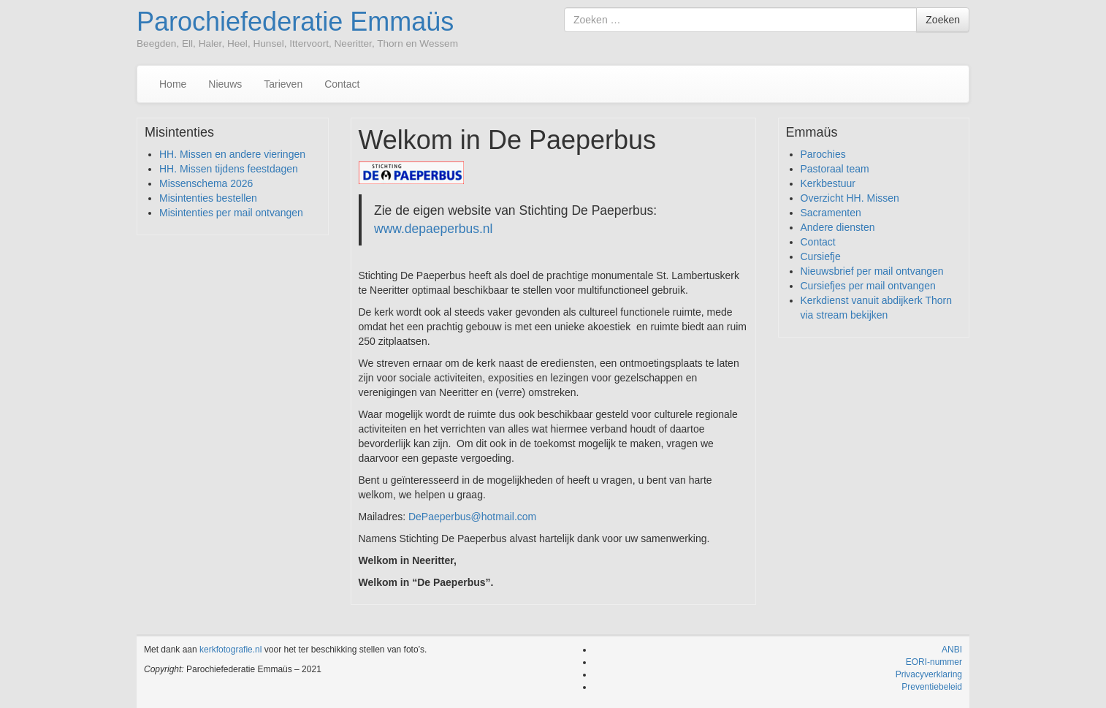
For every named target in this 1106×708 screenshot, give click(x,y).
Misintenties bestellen (208, 198)
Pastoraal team (835, 169)
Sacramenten (831, 212)
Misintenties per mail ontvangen (231, 212)
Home (172, 84)
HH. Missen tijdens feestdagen (228, 169)
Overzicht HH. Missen (850, 198)
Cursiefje (821, 256)
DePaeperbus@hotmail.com (472, 516)
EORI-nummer (934, 662)
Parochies (823, 154)
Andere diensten (838, 227)
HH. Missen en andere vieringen (232, 154)
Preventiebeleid (931, 687)
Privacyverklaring (929, 674)
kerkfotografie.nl (230, 649)
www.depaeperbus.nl (433, 228)
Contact (341, 84)
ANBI (952, 649)
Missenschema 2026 (206, 183)
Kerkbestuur (828, 183)
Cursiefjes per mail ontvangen (868, 286)
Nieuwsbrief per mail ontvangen (872, 271)
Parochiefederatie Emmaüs (295, 22)
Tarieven (283, 84)
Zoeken (943, 20)
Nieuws (225, 84)
